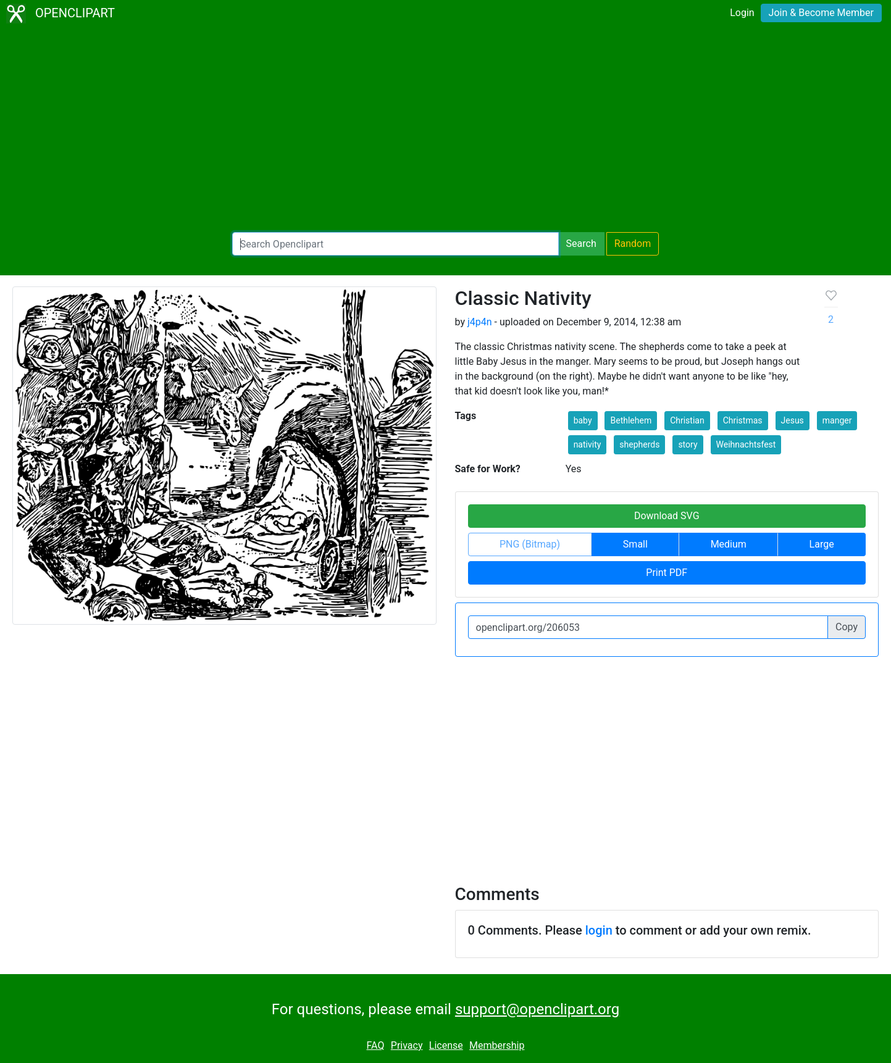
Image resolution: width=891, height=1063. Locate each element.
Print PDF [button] (666, 572)
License (446, 1045)
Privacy (407, 1045)
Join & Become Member (821, 13)
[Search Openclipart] (395, 244)
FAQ (376, 1045)
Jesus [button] (792, 420)
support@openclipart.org (537, 1009)
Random (632, 243)
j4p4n (479, 322)
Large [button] (821, 544)
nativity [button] (587, 444)
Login (742, 13)
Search (581, 243)
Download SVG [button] (667, 516)
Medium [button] (729, 544)
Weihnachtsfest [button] (746, 444)
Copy (846, 627)
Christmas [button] (743, 420)
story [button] (687, 444)
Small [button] (635, 544)
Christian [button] (687, 420)
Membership (496, 1045)
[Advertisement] (445, 129)
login (599, 930)
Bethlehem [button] (630, 420)
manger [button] (837, 420)
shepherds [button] (639, 444)
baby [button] (583, 420)
